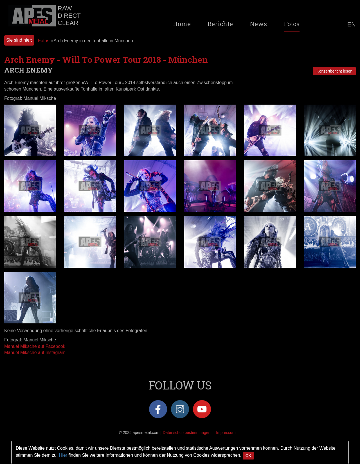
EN (351, 24)
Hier (63, 455)
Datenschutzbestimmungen (187, 432)
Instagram (180, 409)
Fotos (292, 24)
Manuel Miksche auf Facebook (34, 346)
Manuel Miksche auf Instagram (35, 352)
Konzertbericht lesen (334, 71)
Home (182, 24)
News (258, 24)
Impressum (225, 432)
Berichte (220, 24)
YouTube (202, 409)
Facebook (158, 409)
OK (248, 455)
